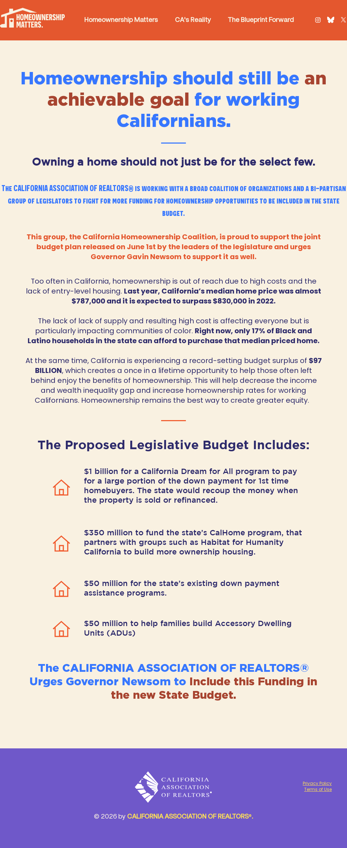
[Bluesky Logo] (330, 19)
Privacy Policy (317, 783)
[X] (343, 19)
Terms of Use (318, 789)
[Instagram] (318, 19)
